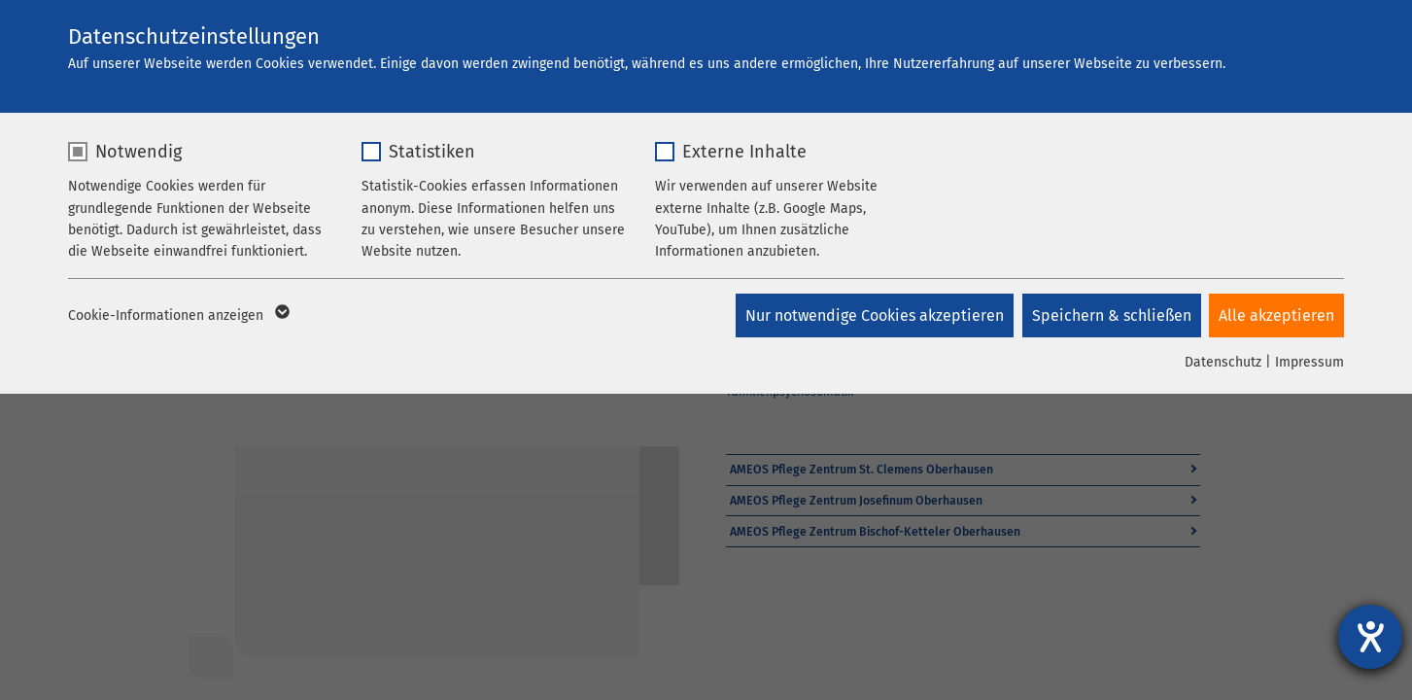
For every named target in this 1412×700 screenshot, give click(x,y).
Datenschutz (1223, 362)
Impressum (1309, 362)
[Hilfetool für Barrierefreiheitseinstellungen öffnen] (1370, 637)
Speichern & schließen (1109, 315)
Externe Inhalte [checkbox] (744, 151)
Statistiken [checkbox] (432, 151)
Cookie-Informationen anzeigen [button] (177, 316)
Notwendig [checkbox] (138, 151)
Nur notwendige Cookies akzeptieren (871, 315)
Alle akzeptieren (1276, 315)
